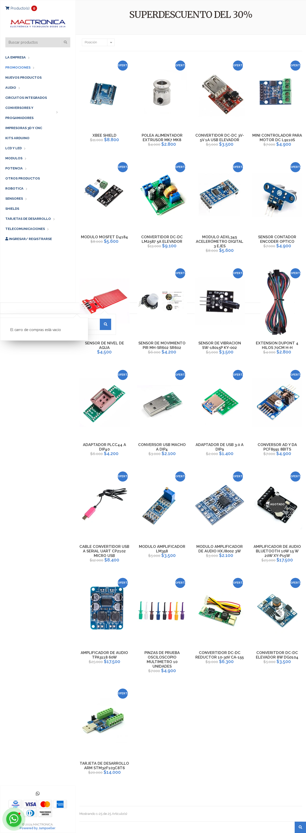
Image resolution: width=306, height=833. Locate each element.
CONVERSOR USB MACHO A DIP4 (162, 447)
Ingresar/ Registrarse (28, 239)
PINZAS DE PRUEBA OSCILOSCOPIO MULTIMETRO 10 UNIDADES (162, 659)
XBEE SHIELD (104, 135)
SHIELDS (12, 209)
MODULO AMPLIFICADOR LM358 (162, 548)
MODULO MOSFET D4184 (104, 237)
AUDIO (10, 88)
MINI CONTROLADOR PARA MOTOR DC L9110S (277, 137)
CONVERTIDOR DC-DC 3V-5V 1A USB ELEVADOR (219, 137)
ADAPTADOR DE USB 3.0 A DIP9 (219, 447)
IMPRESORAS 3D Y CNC (23, 128)
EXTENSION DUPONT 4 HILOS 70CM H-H (277, 345)
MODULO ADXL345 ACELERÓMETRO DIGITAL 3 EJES (219, 241)
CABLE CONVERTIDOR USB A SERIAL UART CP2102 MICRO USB (104, 551)
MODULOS (13, 158)
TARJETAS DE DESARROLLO (28, 219)
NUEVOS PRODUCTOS (23, 77)
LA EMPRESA (15, 57)
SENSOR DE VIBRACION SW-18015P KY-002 (219, 345)
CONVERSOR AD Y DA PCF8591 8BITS (277, 447)
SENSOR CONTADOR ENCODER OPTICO (277, 239)
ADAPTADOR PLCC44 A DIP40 (104, 447)
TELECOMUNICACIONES (25, 229)
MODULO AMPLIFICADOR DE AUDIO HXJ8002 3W (219, 548)
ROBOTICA (14, 188)
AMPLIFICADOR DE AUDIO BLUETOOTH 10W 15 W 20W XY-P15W (277, 551)
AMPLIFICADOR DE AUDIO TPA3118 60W (104, 655)
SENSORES (14, 198)
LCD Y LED (13, 148)
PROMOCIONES (17, 67)
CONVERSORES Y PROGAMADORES (19, 113)
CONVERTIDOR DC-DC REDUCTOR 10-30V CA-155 (219, 655)
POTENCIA (14, 168)
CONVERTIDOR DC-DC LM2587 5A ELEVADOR (162, 239)
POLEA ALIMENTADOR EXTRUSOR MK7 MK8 (162, 137)
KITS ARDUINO (17, 138)
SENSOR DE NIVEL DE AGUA (104, 345)
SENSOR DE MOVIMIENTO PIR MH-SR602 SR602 (162, 345)
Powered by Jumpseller (37, 828)
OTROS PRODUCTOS (22, 178)
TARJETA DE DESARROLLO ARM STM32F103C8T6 (104, 765)
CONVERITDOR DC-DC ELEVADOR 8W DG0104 (277, 655)
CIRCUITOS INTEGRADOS (26, 98)
